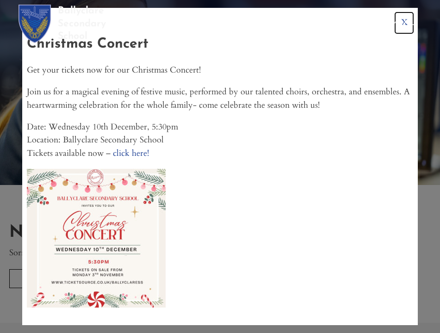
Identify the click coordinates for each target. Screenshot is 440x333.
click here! (131, 153)
